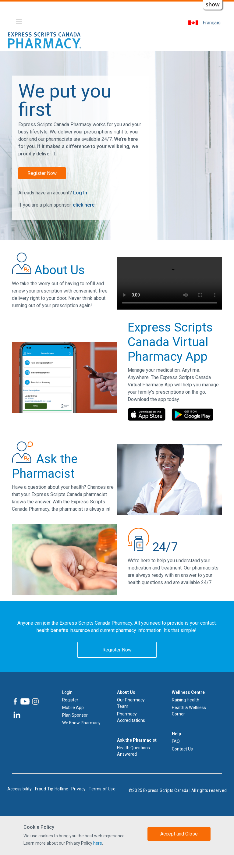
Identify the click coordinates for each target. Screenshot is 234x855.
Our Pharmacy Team (131, 703)
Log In (80, 193)
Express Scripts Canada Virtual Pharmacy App (170, 342)
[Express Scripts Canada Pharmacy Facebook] (15, 701)
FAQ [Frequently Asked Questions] (176, 741)
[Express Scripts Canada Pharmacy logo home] (44, 40)
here (97, 843)
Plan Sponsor (75, 715)
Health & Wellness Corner (189, 710)
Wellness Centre (188, 692)
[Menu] (18, 22)
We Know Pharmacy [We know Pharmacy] (81, 722)
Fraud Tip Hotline (51, 788)
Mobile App (73, 707)
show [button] (213, 4)
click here (83, 205)
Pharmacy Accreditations (131, 717)
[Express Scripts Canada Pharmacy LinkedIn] (16, 715)
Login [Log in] (67, 692)
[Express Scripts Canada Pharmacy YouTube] (24, 701)
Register (70, 699)
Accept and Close (179, 834)
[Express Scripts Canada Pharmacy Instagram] (34, 701)
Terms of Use (102, 788)
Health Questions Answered (133, 751)
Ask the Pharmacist (137, 740)
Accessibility (19, 788)
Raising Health (185, 699)
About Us (126, 692)
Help (176, 733)
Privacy (78, 788)
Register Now (42, 173)
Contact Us (182, 749)
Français (212, 23)
